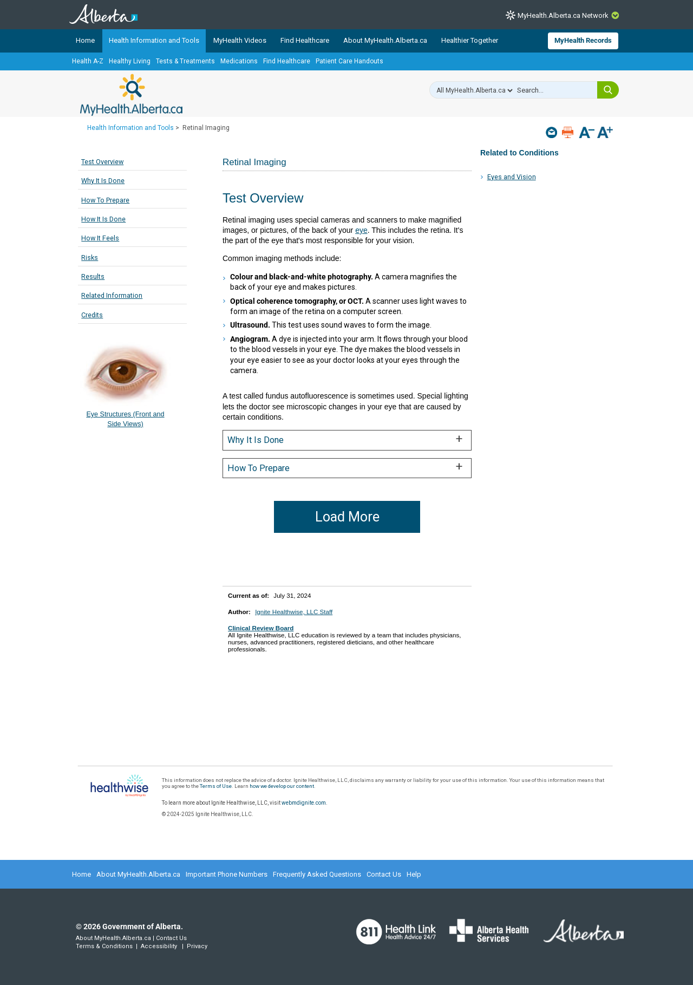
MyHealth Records (583, 40)
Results (92, 276)
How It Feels (100, 238)
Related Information (111, 295)
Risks (89, 257)
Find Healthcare (304, 40)
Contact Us (384, 874)
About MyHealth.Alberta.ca (385, 40)
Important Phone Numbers (226, 874)
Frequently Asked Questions (317, 874)
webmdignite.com (304, 803)
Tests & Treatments (185, 61)
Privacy (197, 946)
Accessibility (159, 946)
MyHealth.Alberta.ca (131, 95)
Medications (239, 61)
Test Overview (102, 162)
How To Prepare (105, 200)
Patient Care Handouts (349, 61)
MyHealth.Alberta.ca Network (563, 15)
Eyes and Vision (511, 177)
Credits (92, 315)
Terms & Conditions (104, 946)
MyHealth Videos (239, 40)
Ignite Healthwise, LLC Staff (293, 611)
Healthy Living (130, 61)
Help (414, 874)
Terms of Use (216, 786)
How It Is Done (103, 219)
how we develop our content (282, 786)
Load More (347, 517)
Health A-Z (87, 61)
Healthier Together (469, 40)
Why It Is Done (103, 181)
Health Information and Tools (154, 40)
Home (85, 40)
